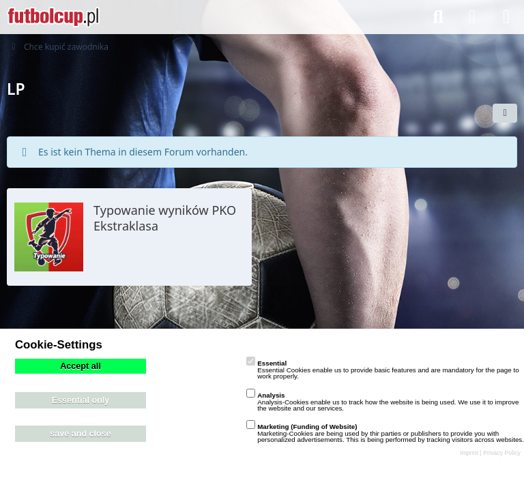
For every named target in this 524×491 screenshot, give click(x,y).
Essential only (81, 400)
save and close (80, 433)
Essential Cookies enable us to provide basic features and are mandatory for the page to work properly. (382, 369)
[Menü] (506, 17)
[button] (505, 113)
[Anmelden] (472, 17)
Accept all (80, 366)
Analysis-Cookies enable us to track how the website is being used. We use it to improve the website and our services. (382, 401)
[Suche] (438, 17)
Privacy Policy (502, 452)
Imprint (469, 452)
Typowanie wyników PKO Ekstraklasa (164, 218)
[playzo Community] (53, 17)
